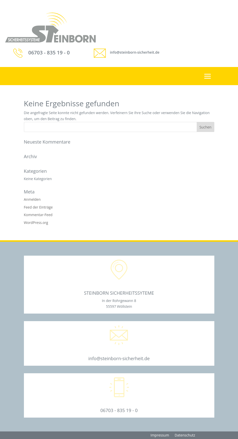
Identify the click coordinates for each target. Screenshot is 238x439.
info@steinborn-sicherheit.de (134, 52)
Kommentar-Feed (38, 214)
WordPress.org (36, 222)
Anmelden (32, 199)
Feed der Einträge (38, 207)
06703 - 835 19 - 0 (49, 52)
